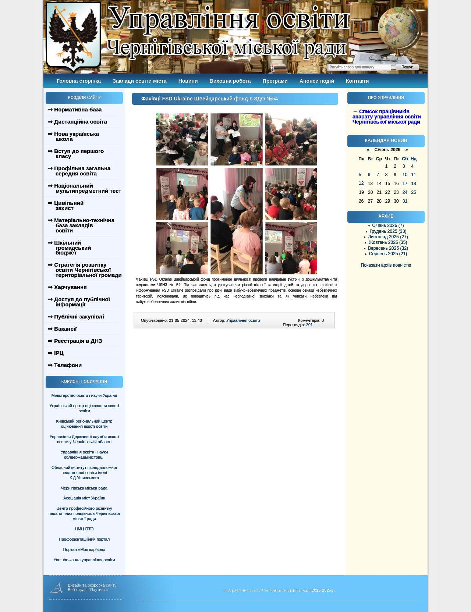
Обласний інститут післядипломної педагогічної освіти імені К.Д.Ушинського (84, 472)
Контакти (357, 81)
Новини (188, 81)
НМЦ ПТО (84, 529)
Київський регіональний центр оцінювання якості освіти (84, 423)
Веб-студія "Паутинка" (88, 589)
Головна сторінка (79, 81)
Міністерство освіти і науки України (84, 395)
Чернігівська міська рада (84, 488)
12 (361, 183)
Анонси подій (317, 81)
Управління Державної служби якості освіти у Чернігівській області (84, 439)
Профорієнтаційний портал (84, 539)
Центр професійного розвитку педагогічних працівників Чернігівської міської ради (84, 513)
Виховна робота (230, 81)
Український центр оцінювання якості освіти (84, 408)
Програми (275, 81)
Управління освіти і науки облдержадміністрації (84, 454)
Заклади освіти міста (139, 81)
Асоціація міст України (84, 498)
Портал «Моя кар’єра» (84, 549)
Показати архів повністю (386, 265)
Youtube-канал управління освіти (84, 560)
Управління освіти (243, 320)
